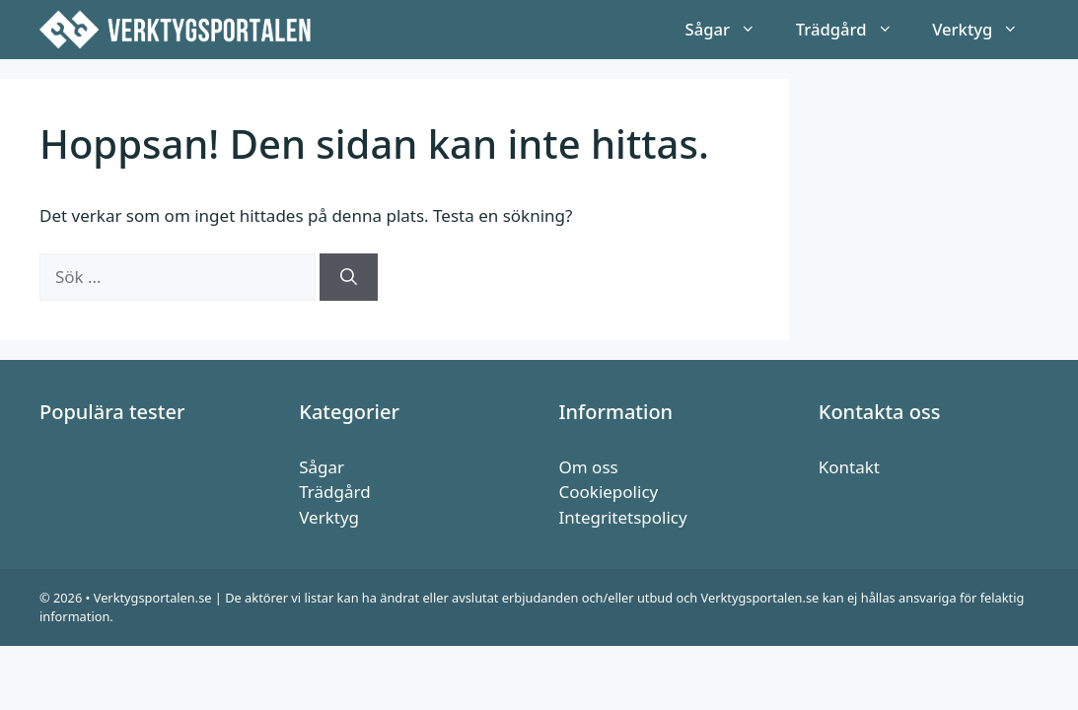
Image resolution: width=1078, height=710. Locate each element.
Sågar (730, 29)
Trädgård (854, 29)
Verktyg (985, 29)
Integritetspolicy (623, 517)
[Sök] (349, 277)
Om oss (588, 467)
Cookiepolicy (609, 491)
